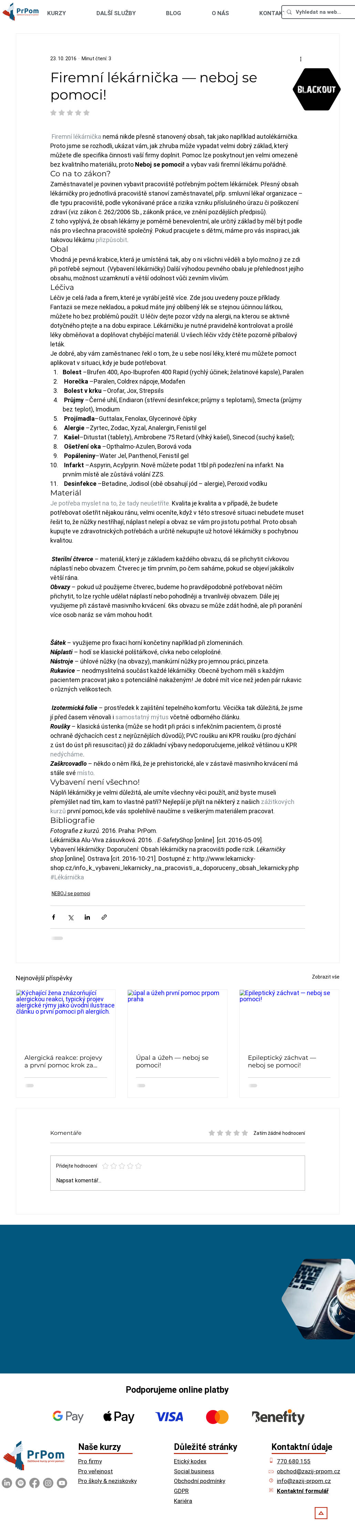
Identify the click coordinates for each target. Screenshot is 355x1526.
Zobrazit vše (326, 977)
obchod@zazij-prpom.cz (308, 1471)
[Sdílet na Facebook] (53, 917)
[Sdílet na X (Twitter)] (70, 917)
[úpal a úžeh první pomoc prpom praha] (177, 1018)
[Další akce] (301, 58)
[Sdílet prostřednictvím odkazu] (104, 917)
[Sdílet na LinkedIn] (87, 917)
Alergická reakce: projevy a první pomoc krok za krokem (63, 1061)
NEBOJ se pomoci (71, 893)
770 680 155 (294, 1461)
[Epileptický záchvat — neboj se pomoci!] (289, 1018)
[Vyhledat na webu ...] (319, 12)
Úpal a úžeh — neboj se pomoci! (172, 1061)
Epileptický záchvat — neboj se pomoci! (282, 1061)
